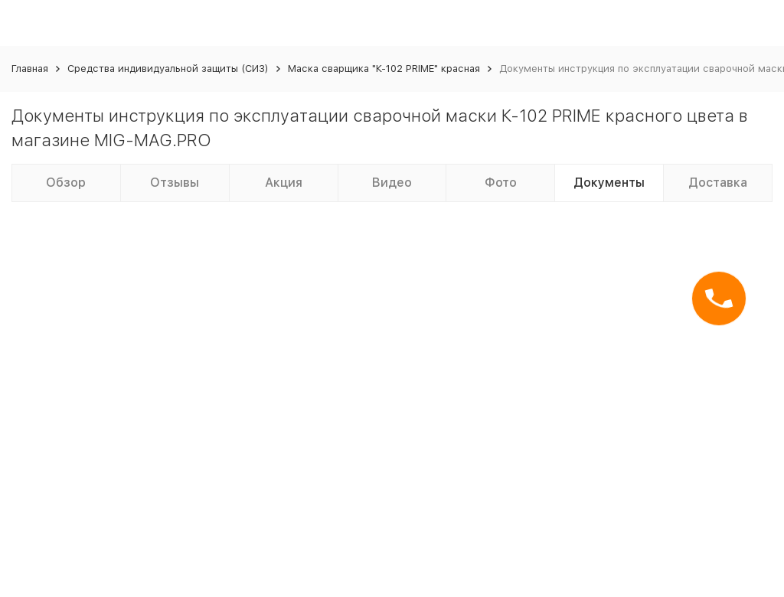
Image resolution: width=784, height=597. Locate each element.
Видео (392, 182)
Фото (501, 182)
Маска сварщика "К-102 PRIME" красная (384, 68)
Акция (283, 182)
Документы (609, 182)
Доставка (717, 182)
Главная (29, 68)
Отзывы (174, 182)
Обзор (66, 182)
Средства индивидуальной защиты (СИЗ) (168, 68)
